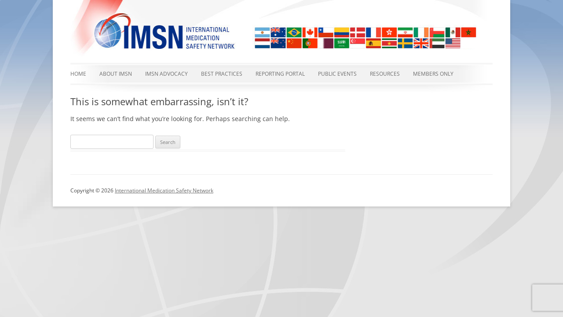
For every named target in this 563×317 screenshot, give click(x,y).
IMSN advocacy (166, 73)
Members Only (433, 73)
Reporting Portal (280, 73)
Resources (385, 73)
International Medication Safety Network (164, 190)
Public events (337, 73)
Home (78, 73)
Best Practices (221, 73)
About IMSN (115, 73)
